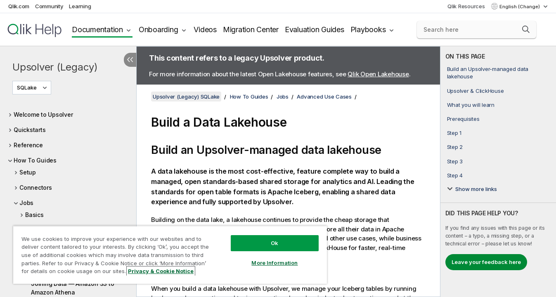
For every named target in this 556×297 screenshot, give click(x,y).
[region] (170, 255)
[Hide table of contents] (130, 60)
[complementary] (498, 171)
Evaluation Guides (314, 29)
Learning (80, 6)
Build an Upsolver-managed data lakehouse (488, 73)
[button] (526, 29)
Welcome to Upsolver (43, 114)
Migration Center (251, 29)
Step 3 (455, 161)
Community (49, 6)
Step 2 (455, 147)
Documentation (97, 29)
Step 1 (454, 133)
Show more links (476, 189)
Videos (205, 29)
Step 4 (455, 175)
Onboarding (158, 29)
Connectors (35, 187)
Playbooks (368, 29)
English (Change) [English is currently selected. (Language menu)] (520, 6)
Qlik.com (18, 6)
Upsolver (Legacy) (55, 67)
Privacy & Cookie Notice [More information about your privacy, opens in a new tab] (161, 271)
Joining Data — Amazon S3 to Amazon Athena (72, 288)
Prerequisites (463, 119)
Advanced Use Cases (324, 96)
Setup (27, 172)
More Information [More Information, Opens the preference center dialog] (274, 262)
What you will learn (470, 104)
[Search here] (476, 29)
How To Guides (35, 160)
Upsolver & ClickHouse (475, 90)
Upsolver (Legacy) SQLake (186, 96)
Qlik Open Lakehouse (378, 74)
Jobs (26, 202)
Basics (34, 214)
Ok (274, 243)
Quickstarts (29, 129)
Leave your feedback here (486, 262)
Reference (28, 144)
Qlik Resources (466, 6)
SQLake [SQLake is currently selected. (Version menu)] (27, 87)
